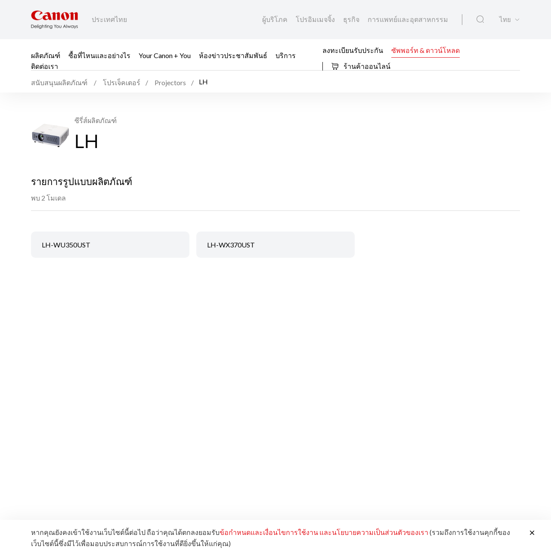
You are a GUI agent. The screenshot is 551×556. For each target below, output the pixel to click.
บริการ (286, 55)
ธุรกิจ (352, 19)
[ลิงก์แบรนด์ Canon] (54, 19)
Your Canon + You (165, 55)
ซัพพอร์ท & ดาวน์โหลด (425, 50)
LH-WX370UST (231, 245)
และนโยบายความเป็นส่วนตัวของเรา (373, 532)
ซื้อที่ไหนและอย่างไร (99, 55)
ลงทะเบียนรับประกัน (352, 50)
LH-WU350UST (66, 245)
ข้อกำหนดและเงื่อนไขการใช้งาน (269, 532)
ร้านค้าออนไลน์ (360, 66)
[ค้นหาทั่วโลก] (480, 19)
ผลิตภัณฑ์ (45, 55)
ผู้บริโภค (275, 19)
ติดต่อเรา (44, 66)
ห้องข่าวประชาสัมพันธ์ (233, 55)
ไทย (505, 19)
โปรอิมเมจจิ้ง (316, 19)
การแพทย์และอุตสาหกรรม (408, 19)
